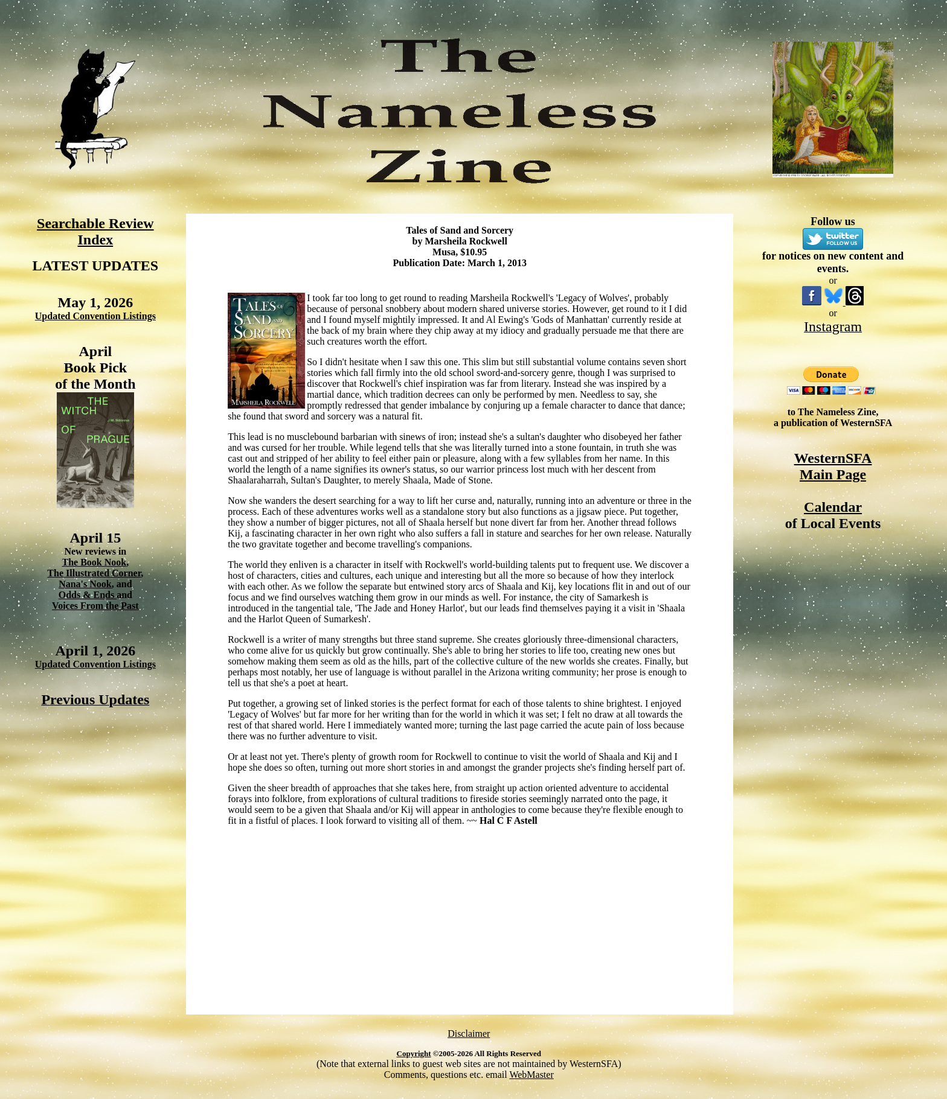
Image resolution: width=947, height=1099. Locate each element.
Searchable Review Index (95, 231)
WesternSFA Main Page (833, 466)
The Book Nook (94, 562)
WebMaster (531, 1074)
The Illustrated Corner (94, 573)
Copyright (414, 1053)
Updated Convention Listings (95, 316)
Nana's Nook (85, 584)
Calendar (833, 507)
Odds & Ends (88, 595)
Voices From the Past (95, 605)
